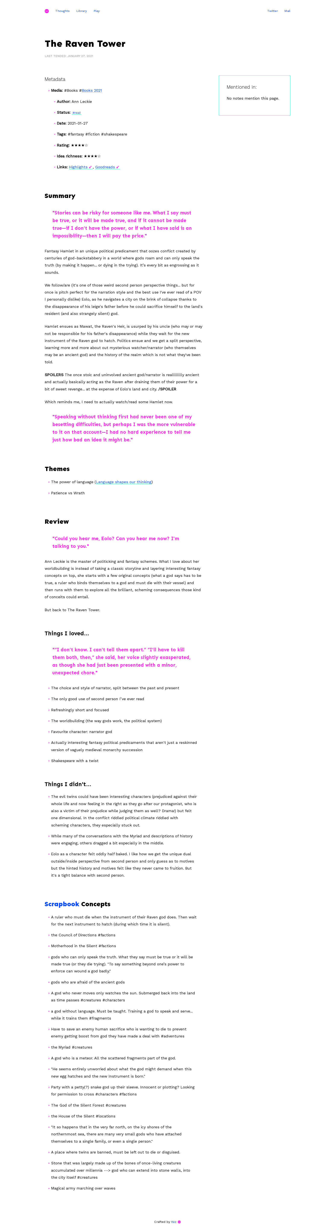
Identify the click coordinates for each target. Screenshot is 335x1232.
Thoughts (62, 11)
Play (97, 11)
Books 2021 (92, 90)
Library (81, 11)
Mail (287, 11)
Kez (173, 1221)
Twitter (272, 11)
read (78, 112)
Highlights (78, 167)
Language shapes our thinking (123, 482)
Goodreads (105, 167)
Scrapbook (62, 904)
